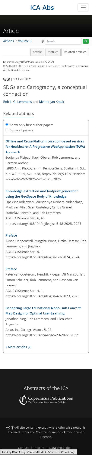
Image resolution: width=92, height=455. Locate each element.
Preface (11, 235)
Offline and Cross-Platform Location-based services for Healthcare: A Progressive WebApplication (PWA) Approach (45, 146)
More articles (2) (19, 347)
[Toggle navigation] (83, 7)
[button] (42, 41)
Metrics (53, 52)
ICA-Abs (42, 7)
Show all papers (19, 130)
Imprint (39, 448)
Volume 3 (24, 41)
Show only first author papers (29, 125)
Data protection (60, 448)
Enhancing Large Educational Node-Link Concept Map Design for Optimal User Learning (43, 311)
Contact (23, 448)
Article (37, 52)
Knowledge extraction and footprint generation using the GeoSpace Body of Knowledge (42, 194)
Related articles (75, 52)
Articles (8, 41)
